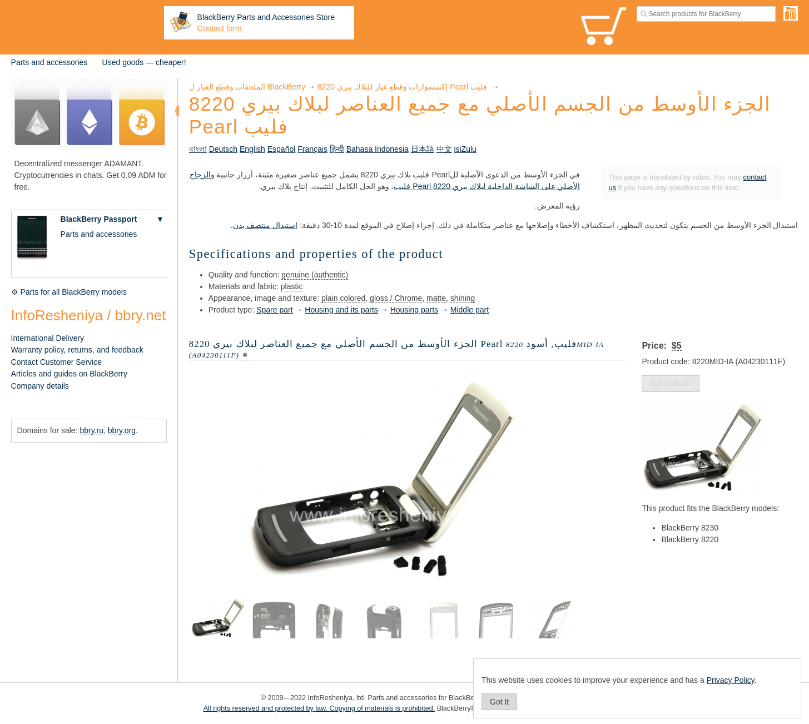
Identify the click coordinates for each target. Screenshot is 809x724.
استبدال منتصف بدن (265, 225)
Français (312, 149)
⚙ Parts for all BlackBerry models (69, 291)
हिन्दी (337, 149)
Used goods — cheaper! (144, 62)
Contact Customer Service (56, 362)
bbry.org (122, 430)
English (252, 149)
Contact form (219, 28)
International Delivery (48, 338)
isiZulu (465, 149)
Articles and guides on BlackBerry (69, 373)
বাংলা (198, 149)
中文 (444, 149)
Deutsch (223, 149)
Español (281, 149)
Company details (40, 385)
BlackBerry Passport (99, 219)
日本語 (422, 149)
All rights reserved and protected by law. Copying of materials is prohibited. (319, 708)
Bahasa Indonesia (377, 149)
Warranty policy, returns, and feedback (77, 349)
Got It (499, 701)
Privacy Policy (731, 680)
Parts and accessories (49, 62)
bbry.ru (91, 430)
